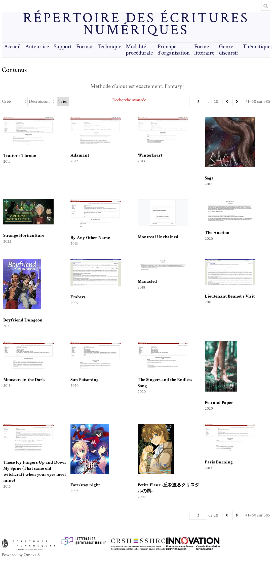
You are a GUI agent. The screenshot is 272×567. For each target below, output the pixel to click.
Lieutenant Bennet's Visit (230, 296)
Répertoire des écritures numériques (136, 24)
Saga (209, 178)
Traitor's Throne (19, 155)
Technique (109, 46)
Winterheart (150, 155)
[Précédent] (226, 101)
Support (63, 46)
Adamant (79, 155)
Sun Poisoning (84, 380)
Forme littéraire (204, 50)
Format (84, 46)
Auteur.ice (37, 46)
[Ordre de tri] (42, 101)
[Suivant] (236, 101)
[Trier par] (15, 101)
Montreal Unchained (158, 237)
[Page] (198, 101)
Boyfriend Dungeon (23, 320)
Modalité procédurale (139, 50)
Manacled (147, 281)
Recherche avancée (129, 100)
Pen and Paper (219, 402)
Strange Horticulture (23, 235)
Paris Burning (219, 462)
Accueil (12, 46)
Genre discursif (228, 50)
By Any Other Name (90, 238)
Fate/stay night (85, 485)
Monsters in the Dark (24, 380)
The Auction (217, 232)
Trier (63, 101)
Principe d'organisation (174, 50)
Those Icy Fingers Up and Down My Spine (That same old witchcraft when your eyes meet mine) (34, 471)
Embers (78, 297)
